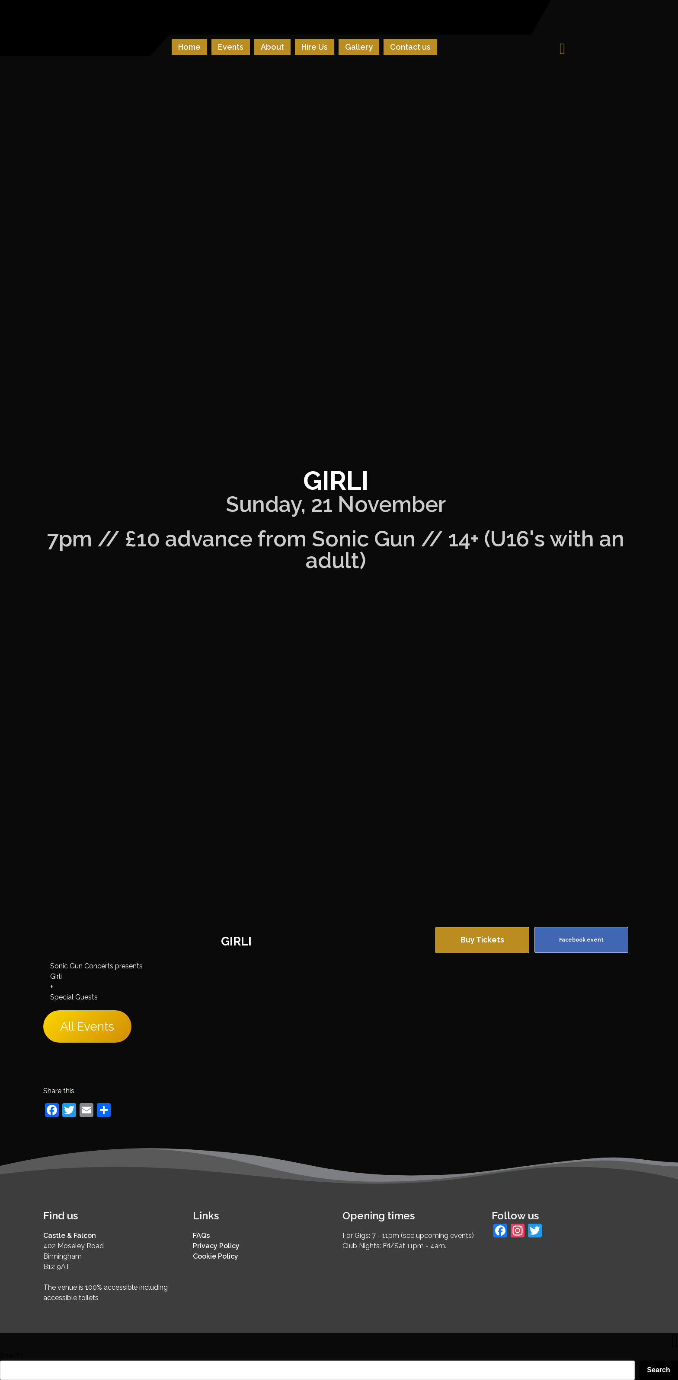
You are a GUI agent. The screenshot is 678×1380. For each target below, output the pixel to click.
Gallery (359, 46)
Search (11, 1355)
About (272, 46)
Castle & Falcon (69, 1235)
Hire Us (314, 46)
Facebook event (581, 940)
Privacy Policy (216, 1246)
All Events (87, 1026)
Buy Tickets (482, 939)
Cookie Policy (215, 1256)
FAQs (201, 1235)
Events (230, 46)
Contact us (410, 46)
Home (189, 46)
